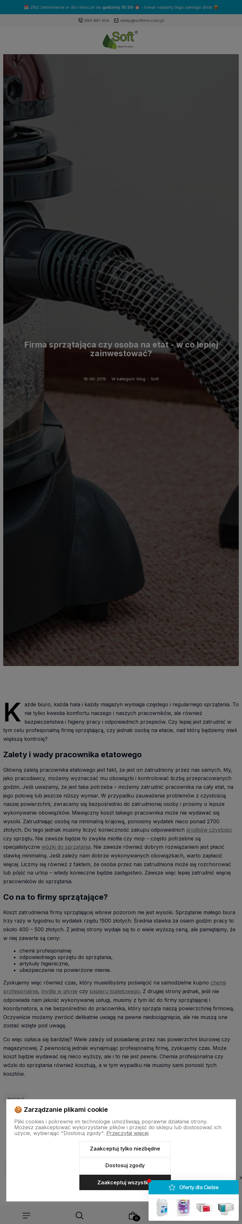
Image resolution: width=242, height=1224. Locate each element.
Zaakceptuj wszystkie (125, 1182)
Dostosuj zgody (125, 1165)
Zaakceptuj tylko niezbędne (125, 1148)
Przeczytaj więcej (127, 1133)
